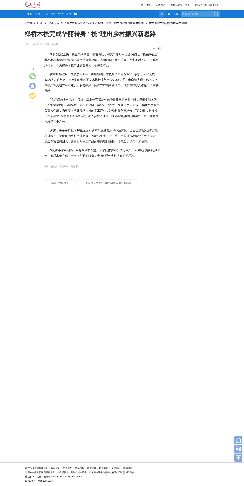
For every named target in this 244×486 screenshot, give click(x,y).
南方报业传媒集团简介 (36, 468)
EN (176, 14)
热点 (53, 14)
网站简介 (55, 468)
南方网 (28, 23)
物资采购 (91, 468)
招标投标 (79, 468)
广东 (45, 14)
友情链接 (127, 468)
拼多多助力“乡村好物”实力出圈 (168, 23)
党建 (37, 14)
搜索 (216, 14)
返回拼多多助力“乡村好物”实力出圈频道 (108, 183)
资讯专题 (53, 23)
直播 (68, 14)
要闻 (29, 14)
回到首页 (238, 440)
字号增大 (159, 48)
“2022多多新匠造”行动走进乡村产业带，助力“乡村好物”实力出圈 (104, 23)
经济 (60, 14)
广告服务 (67, 468)
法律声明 (115, 468)
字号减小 (154, 48)
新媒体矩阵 (177, 4)
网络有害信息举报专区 (207, 4)
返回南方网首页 (60, 183)
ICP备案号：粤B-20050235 (39, 481)
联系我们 (103, 468)
